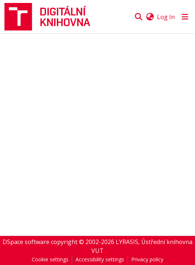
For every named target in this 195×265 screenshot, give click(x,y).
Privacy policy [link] (147, 259)
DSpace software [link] (26, 242)
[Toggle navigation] (185, 17)
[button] (50, 17)
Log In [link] (166, 17)
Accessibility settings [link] (100, 259)
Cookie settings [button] (50, 259)
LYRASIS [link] (127, 242)
